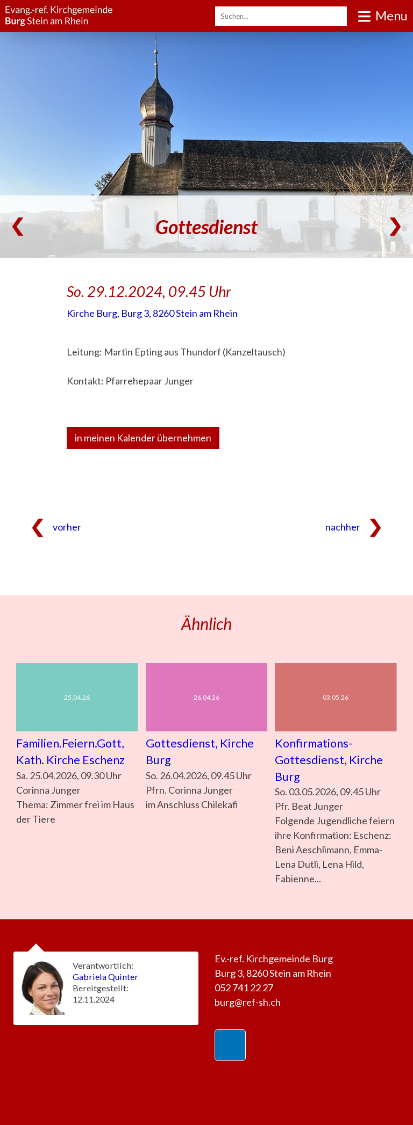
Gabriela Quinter (105, 976)
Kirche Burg (152, 313)
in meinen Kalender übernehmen (143, 438)
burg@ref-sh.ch (248, 1002)
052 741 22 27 (244, 987)
